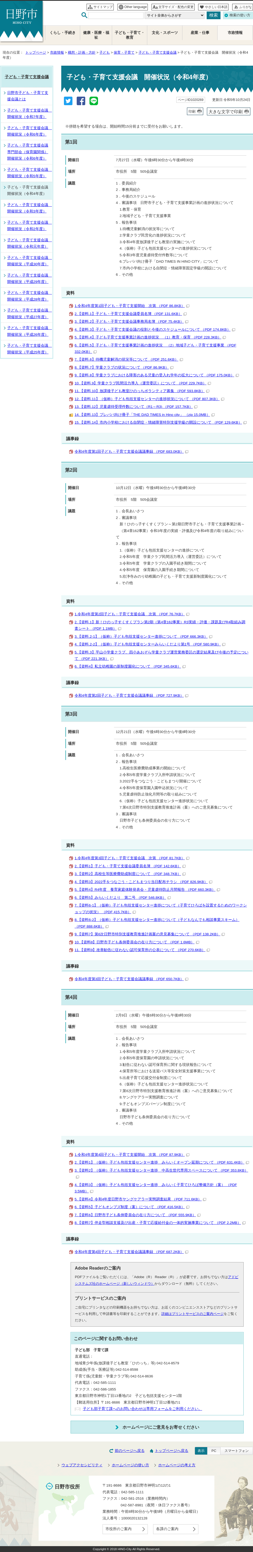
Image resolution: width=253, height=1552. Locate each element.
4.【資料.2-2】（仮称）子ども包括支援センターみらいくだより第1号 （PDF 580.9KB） (150, 644)
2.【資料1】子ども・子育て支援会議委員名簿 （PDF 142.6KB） (130, 866)
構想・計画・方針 (82, 52)
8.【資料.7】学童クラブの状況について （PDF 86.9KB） (124, 367)
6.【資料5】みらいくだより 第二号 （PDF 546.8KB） (123, 898)
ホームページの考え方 (176, 1465)
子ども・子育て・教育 (130, 35)
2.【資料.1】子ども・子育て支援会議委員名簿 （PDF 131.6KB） (131, 314)
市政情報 (57, 52)
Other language (135, 7)
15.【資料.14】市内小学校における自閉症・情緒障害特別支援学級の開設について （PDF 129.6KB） (161, 422)
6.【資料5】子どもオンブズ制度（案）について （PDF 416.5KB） (132, 1207)
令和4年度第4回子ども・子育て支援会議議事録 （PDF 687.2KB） (131, 1252)
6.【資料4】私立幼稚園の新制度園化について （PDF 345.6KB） (130, 666)
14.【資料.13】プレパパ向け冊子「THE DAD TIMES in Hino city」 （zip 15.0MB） (145, 415)
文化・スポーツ (165, 33)
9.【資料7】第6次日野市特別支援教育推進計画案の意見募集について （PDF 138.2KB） (150, 934)
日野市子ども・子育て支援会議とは (27, 96)
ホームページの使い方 (130, 1465)
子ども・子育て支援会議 (157, 52)
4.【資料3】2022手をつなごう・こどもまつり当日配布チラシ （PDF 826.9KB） (143, 882)
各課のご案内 (167, 1529)
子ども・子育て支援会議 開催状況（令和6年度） (29, 131)
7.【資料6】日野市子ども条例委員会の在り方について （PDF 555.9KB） (138, 1215)
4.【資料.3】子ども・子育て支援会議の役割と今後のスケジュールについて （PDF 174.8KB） (155, 330)
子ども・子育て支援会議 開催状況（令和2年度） (29, 225)
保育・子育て (124, 52)
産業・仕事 (200, 33)
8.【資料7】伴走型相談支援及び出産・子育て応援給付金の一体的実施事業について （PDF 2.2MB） (160, 1223)
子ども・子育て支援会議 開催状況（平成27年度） (29, 313)
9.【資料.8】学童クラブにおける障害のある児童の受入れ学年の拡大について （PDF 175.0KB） (157, 375)
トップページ (35, 52)
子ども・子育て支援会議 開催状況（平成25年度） (29, 349)
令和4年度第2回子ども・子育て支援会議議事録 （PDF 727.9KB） (131, 696)
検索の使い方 (240, 15)
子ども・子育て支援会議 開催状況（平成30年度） (29, 261)
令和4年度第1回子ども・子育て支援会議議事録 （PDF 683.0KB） (131, 452)
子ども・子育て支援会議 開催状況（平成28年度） (29, 296)
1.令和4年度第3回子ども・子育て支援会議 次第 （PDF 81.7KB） (132, 858)
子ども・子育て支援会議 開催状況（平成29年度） (29, 278)
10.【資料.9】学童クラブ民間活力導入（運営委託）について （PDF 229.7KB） (143, 383)
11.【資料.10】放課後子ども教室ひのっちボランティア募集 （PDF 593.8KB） (142, 391)
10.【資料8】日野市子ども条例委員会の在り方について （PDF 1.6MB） (137, 942)
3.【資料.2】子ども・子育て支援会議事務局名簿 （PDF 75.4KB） (131, 322)
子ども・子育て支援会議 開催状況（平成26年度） (29, 331)
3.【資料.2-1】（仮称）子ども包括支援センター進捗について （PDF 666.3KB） (143, 637)
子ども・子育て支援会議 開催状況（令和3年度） (29, 208)
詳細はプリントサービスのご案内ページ (192, 1314)
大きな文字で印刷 (226, 111)
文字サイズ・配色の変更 (176, 7)
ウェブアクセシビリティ (82, 1465)
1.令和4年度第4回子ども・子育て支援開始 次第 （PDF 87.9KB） (132, 1155)
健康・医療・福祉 (96, 35)
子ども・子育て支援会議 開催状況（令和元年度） (29, 243)
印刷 (192, 111)
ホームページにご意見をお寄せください (161, 1427)
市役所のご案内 (118, 1529)
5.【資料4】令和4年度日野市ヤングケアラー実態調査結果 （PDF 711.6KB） (140, 1199)
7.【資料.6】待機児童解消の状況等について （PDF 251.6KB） (129, 359)
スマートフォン (237, 1451)
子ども (104, 52)
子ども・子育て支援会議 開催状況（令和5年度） (29, 173)
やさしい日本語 (216, 7)
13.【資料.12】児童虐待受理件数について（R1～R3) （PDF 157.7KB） (136, 407)
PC (213, 1451)
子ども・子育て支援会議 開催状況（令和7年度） (29, 113)
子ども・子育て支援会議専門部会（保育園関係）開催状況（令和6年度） (27, 151)
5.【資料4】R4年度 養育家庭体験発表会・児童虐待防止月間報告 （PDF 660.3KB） (147, 890)
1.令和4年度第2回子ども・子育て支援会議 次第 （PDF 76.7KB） (132, 614)
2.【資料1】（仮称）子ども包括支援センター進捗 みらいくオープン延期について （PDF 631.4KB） (162, 1162)
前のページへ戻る (130, 1451)
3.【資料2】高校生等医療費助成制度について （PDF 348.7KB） (130, 874)
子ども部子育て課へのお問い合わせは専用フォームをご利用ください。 (142, 1409)
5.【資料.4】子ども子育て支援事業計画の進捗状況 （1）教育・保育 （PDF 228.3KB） (150, 337)
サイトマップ (103, 7)
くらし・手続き (63, 33)
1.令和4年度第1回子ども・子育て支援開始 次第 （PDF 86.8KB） (132, 306)
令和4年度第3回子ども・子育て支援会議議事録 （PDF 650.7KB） (131, 979)
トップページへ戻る (171, 1451)
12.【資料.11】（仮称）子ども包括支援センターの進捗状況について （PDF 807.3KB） (149, 399)
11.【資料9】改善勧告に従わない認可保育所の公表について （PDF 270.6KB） (142, 950)
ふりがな (245, 7)
